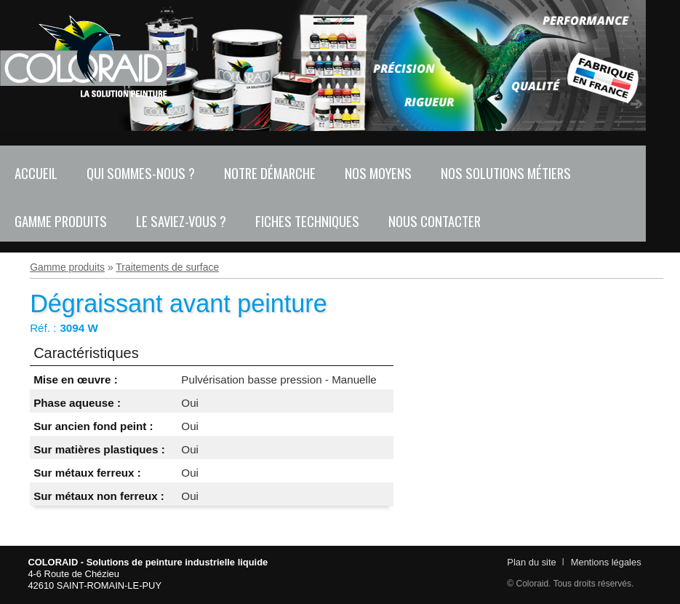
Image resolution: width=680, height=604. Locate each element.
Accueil (36, 173)
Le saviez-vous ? (181, 221)
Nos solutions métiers (506, 173)
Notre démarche (270, 173)
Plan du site (531, 562)
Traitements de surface (167, 267)
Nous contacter (434, 221)
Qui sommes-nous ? (141, 173)
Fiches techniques (307, 221)
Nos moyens (378, 173)
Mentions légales (606, 562)
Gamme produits (61, 221)
